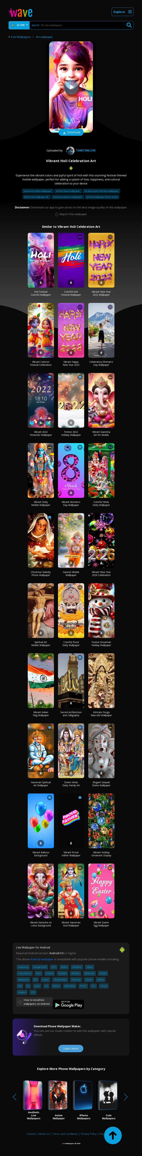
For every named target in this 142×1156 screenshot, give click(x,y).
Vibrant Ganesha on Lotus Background (41, 924)
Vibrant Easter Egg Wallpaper (101, 924)
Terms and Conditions (65, 1133)
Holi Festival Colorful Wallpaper (41, 293)
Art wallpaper (44, 37)
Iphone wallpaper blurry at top (102, 196)
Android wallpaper (41, 959)
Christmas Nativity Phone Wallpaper (41, 573)
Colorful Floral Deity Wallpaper (71, 644)
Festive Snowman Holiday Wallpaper (101, 644)
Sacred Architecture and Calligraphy (71, 714)
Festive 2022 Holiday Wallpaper (71, 433)
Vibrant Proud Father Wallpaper (71, 854)
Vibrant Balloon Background (40, 854)
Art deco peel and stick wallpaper (102, 191)
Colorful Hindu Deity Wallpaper (101, 503)
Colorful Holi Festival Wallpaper (71, 293)
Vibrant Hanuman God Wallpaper (71, 924)
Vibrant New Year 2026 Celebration (101, 573)
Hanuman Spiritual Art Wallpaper (41, 784)
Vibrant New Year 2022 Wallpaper (101, 293)
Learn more (70, 1048)
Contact (31, 1133)
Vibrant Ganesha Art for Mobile (101, 433)
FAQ (101, 1133)
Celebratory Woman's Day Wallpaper (101, 363)
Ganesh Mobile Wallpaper (71, 573)
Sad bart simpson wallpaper (67, 196)
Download (71, 132)
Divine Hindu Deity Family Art (71, 784)
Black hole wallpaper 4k (36, 196)
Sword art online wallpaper (38, 191)
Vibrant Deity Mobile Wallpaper (40, 503)
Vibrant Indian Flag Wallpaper (41, 714)
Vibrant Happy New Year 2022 (71, 363)
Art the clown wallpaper (68, 191)
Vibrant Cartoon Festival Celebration (41, 363)
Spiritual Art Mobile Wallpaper (40, 644)
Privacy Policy (89, 1133)
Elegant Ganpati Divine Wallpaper (101, 784)
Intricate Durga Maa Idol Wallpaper (101, 714)
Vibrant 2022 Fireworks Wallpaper (41, 433)
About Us (44, 1133)
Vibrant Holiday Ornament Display (101, 854)
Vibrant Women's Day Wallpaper (71, 503)
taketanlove (80, 150)
